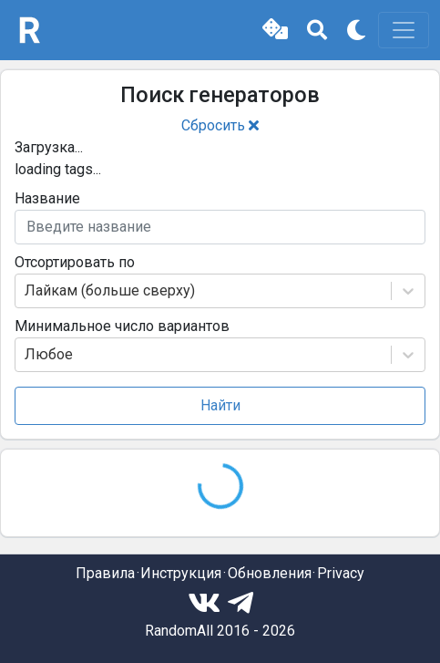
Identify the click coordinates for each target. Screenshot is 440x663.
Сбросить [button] (220, 125)
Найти (220, 405)
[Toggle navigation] (403, 30)
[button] (275, 30)
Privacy (340, 573)
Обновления (270, 573)
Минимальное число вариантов (122, 326)
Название (47, 198)
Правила (105, 573)
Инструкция (180, 573)
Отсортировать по (75, 262)
